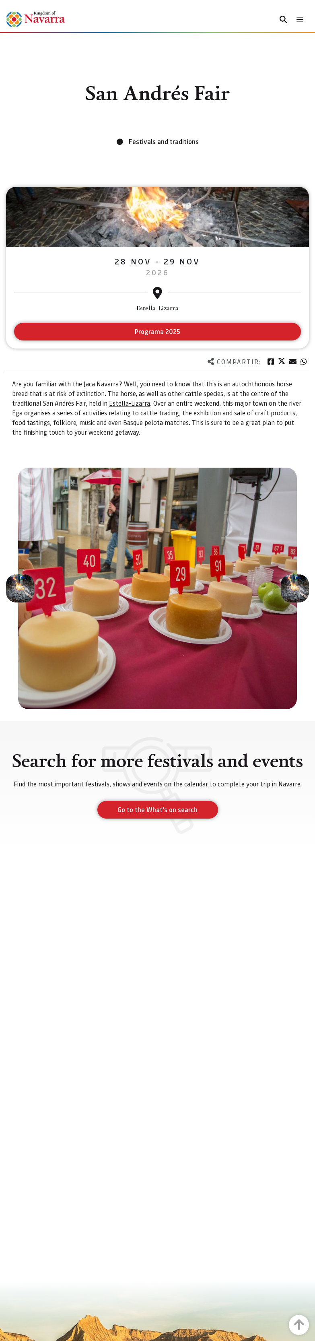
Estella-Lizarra (129, 403)
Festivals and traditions (164, 141)
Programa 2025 (157, 331)
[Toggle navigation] (300, 19)
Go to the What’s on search (157, 809)
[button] (20, 588)
